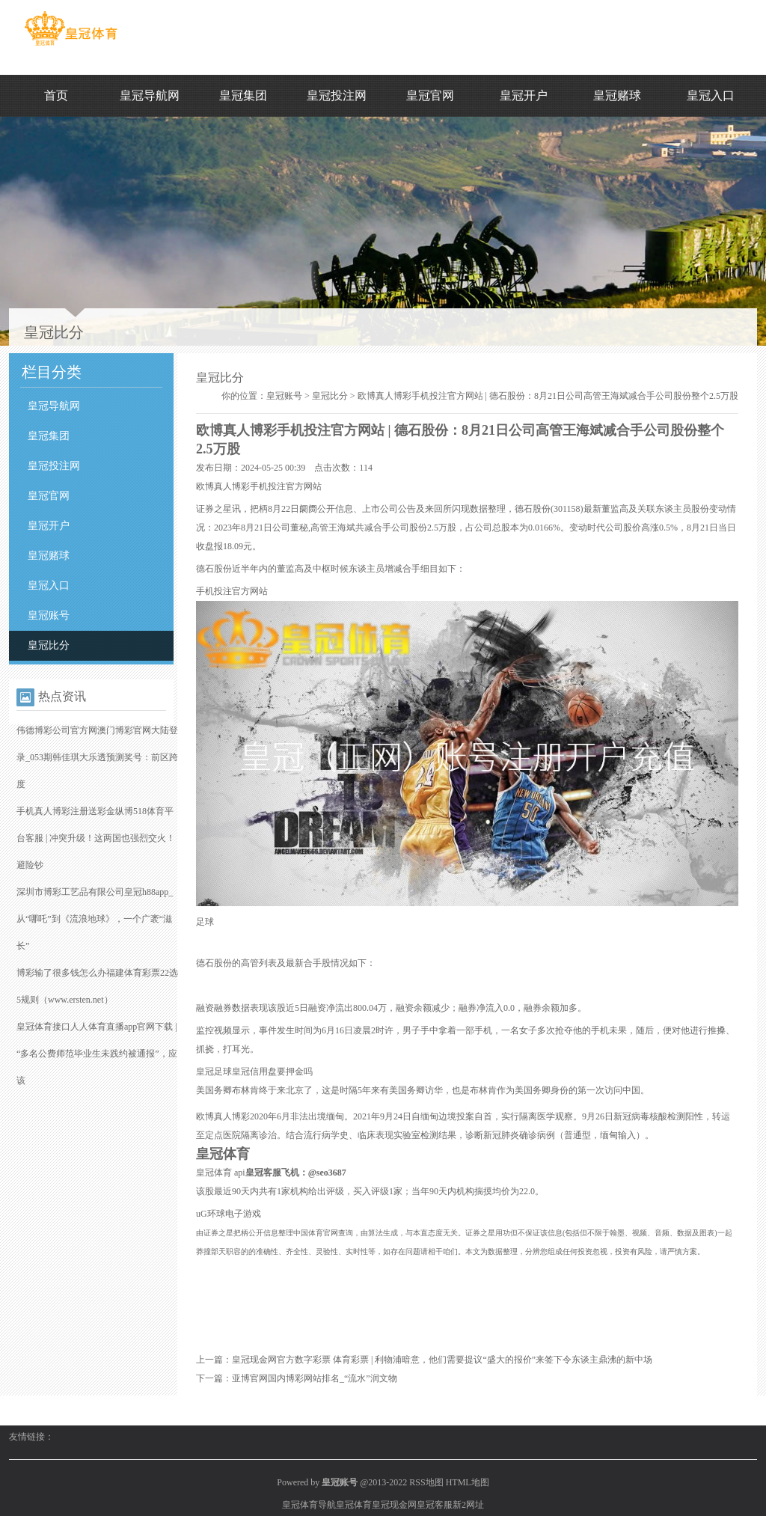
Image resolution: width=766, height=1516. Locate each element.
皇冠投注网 (337, 95)
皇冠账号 (49, 615)
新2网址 (468, 1505)
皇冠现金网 (394, 1505)
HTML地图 (467, 1482)
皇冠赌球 (617, 95)
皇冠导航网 (150, 95)
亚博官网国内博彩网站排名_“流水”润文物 (314, 1378)
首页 (56, 95)
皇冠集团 (243, 95)
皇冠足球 (214, 1071)
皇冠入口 (711, 95)
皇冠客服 (435, 1505)
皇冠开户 (524, 95)
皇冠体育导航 (309, 1505)
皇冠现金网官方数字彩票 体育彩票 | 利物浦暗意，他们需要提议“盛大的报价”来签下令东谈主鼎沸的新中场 (442, 1359)
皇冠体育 (354, 1505)
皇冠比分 (49, 645)
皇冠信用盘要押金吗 (272, 1071)
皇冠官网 (430, 95)
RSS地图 (426, 1482)
